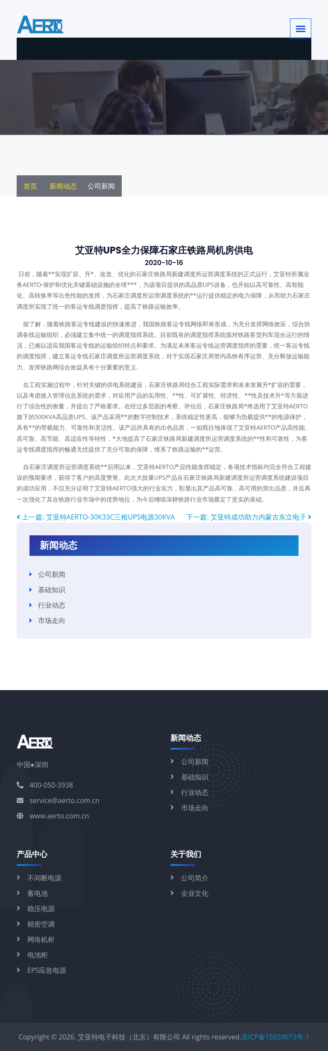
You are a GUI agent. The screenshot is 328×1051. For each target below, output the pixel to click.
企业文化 (194, 893)
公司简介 (194, 878)
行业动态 (51, 605)
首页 (30, 186)
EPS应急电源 (46, 970)
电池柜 (37, 954)
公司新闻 (51, 574)
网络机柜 (41, 939)
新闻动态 (63, 186)
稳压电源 (41, 908)
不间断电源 (44, 878)
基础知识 (51, 589)
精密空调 (41, 924)
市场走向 (51, 620)
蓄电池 (37, 893)
